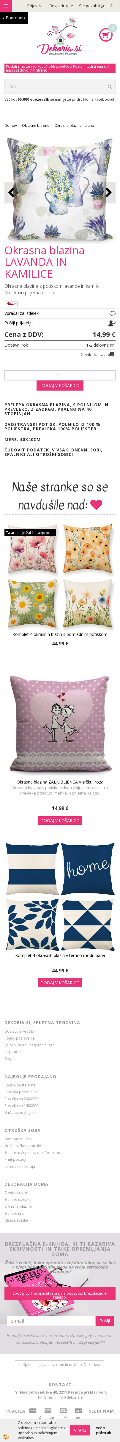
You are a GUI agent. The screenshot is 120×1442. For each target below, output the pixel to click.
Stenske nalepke (17, 1199)
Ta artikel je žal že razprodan (30, 532)
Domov (10, 125)
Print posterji (15, 1159)
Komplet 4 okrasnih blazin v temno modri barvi (60, 955)
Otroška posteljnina (21, 1091)
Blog (8, 1058)
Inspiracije (13, 1051)
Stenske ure (14, 1213)
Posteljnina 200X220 (21, 1098)
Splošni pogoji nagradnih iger (29, 1045)
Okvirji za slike (16, 1192)
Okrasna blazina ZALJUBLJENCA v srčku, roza (60, 782)
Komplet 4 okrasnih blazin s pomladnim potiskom (60, 634)
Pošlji (105, 1320)
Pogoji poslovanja (19, 1038)
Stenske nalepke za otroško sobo (32, 1152)
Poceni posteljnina (19, 1085)
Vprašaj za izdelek (21, 313)
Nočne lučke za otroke (23, 1145)
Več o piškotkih (103, 1430)
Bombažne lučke (18, 1138)
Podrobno (14, 17)
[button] (108, 192)
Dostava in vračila (19, 1031)
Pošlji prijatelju (18, 323)
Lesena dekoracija (19, 1166)
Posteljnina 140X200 (21, 1105)
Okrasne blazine (35, 125)
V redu (80, 1430)
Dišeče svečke (16, 1220)
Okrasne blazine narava (74, 125)
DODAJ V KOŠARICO (60, 385)
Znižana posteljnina (20, 1112)
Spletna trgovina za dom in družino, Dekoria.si (62, 1364)
